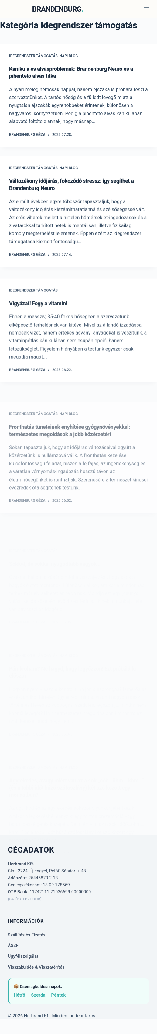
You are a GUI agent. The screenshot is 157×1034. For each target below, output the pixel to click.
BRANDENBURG (56, 9)
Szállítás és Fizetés (27, 935)
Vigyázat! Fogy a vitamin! (38, 308)
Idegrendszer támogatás (33, 56)
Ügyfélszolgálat (23, 956)
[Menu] (146, 9)
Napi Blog (69, 56)
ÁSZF (13, 945)
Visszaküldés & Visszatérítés (36, 967)
